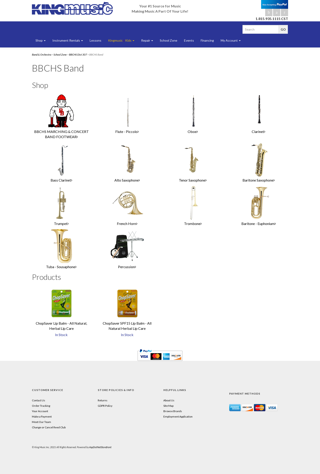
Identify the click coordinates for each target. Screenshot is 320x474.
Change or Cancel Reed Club (49, 427)
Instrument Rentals (67, 40)
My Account (231, 40)
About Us (168, 400)
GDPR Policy (105, 405)
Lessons (95, 40)
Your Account (40, 411)
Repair (147, 40)
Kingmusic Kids (121, 40)
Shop (41, 40)
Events (189, 40)
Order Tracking (41, 405)
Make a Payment (42, 416)
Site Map (168, 405)
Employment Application (178, 416)
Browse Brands (172, 411)
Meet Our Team (41, 422)
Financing (207, 40)
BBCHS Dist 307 (78, 54)
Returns (102, 400)
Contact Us (38, 400)
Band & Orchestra (41, 54)
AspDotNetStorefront (100, 447)
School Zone (168, 40)
